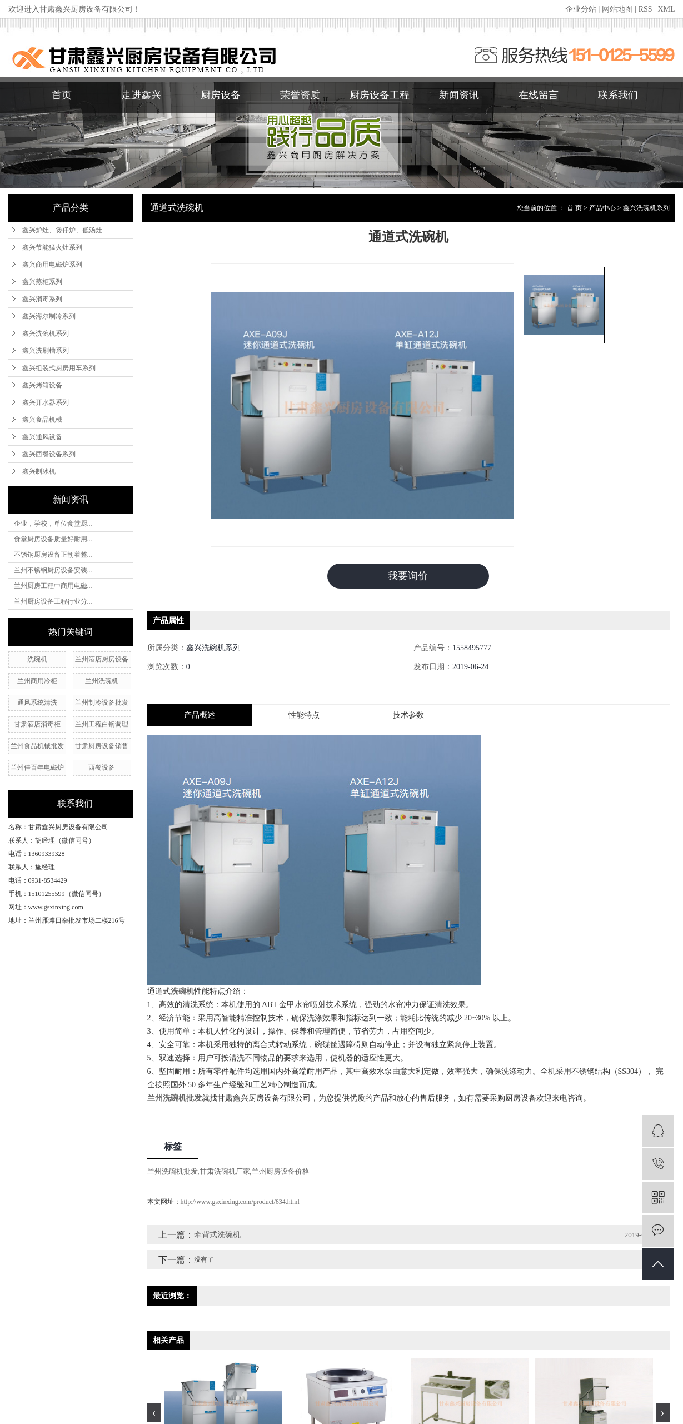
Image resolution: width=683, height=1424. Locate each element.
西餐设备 (101, 767)
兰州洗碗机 (101, 681)
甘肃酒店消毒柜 (37, 724)
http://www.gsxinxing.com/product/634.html (240, 1202)
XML (666, 9)
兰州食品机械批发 (37, 746)
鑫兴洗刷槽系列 (45, 351)
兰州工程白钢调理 (101, 724)
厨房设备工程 (380, 95)
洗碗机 (37, 659)
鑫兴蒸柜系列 (42, 282)
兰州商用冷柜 (37, 681)
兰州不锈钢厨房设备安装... (53, 570)
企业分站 (580, 9)
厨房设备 (221, 95)
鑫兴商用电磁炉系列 (52, 264)
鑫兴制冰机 (39, 471)
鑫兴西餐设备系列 (49, 454)
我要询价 (408, 575)
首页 (62, 95)
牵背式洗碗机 (217, 1235)
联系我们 (618, 95)
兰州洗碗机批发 (172, 1171)
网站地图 (617, 9)
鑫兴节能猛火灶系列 (52, 247)
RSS (645, 9)
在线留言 (539, 95)
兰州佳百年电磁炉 (37, 767)
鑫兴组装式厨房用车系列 (59, 368)
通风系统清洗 (37, 702)
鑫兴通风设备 (42, 437)
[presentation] (154, 1412)
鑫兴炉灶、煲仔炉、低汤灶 (62, 230)
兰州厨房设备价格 (281, 1171)
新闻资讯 (459, 95)
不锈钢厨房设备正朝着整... (53, 555)
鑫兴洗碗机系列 (45, 333)
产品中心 (602, 208)
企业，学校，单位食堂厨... (53, 523)
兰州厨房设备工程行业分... (53, 601)
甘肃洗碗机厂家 (225, 1171)
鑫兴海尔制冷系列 (49, 316)
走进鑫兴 (141, 95)
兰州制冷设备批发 (101, 702)
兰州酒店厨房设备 (101, 659)
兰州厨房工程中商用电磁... (53, 586)
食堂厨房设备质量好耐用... (53, 539)
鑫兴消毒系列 (42, 299)
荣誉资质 (300, 95)
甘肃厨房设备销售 (101, 746)
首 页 (574, 208)
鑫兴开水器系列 (45, 402)
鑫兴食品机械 (42, 420)
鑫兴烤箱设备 (42, 385)
